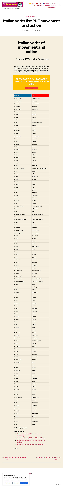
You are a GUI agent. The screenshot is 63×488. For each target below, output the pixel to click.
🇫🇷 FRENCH (46, 3)
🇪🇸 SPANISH (32, 3)
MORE (52, 5)
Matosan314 (27, 30)
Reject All (16, 482)
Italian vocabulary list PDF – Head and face (31, 444)
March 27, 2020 (37, 30)
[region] (16, 479)
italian (16, 448)
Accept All (24, 482)
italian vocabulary (31, 16)
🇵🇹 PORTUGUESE (38, 5)
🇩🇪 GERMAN (39, 3)
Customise (8, 482)
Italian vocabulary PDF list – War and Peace (31, 438)
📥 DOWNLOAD (51, 7)
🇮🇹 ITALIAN (52, 3)
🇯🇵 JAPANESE (46, 5)
